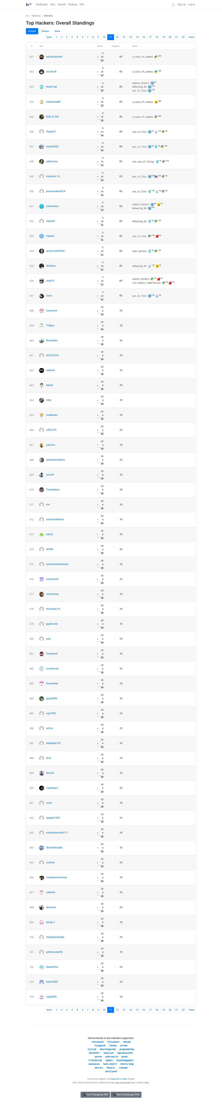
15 (137, 37)
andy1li (50, 280)
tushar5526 (52, 146)
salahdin (50, 892)
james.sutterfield (55, 250)
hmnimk (127, 1041)
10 (104, 37)
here (147, 1082)
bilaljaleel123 (53, 743)
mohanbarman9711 (57, 832)
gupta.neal (52, 623)
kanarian (109, 1053)
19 (163, 37)
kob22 (49, 534)
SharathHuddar (54, 847)
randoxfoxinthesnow (57, 564)
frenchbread (95, 1060)
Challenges (42, 4)
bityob (49, 385)
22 (183, 37)
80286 (49, 549)
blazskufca (52, 966)
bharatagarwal (108, 1049)
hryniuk (92, 1049)
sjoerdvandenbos (55, 459)
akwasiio (51, 907)
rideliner (50, 370)
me (48, 504)
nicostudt (51, 71)
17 (150, 37)
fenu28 (50, 773)
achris (49, 728)
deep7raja (51, 86)
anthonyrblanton (55, 519)
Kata (52, 4)
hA (27, 15)
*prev (49, 37)
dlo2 (48, 758)
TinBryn (50, 325)
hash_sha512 (110, 1064)
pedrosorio (112, 1056)
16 (143, 37)
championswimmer (56, 877)
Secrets (62, 4)
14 (130, 37)
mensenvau (52, 594)
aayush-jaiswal (54, 56)
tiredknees (52, 415)
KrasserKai (52, 683)
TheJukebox (53, 489)
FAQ (82, 4)
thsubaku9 (52, 653)
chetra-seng (127, 1064)
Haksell (50, 236)
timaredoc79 (53, 608)
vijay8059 (51, 996)
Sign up (182, 4)
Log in (191, 4)
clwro (49, 295)
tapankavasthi (125, 1053)
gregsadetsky (127, 1049)
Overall (48, 15)
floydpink (100, 1045)
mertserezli (52, 579)
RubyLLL (111, 1067)
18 (156, 37)
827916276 (52, 355)
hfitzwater (113, 1041)
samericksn (52, 206)
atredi (123, 1045)
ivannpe (123, 1067)
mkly (48, 400)
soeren (98, 1056)
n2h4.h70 (51, 429)
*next (191, 37)
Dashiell (50, 221)
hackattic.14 (53, 176)
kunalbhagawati (125, 1060)
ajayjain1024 (53, 817)
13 (123, 37)
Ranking (72, 4)
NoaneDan (52, 340)
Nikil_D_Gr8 (52, 116)
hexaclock (51, 310)
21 (176, 37)
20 (170, 37)
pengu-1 (50, 922)
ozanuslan (93, 1064)
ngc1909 (51, 713)
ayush (124, 1056)
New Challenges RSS (126, 1095)
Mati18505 (52, 981)
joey (48, 638)
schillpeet (111, 1071)
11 (110, 37)
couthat (50, 862)
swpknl (109, 1060)
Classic (45, 31)
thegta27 (51, 131)
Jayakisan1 (52, 787)
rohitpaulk (97, 1041)
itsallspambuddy (55, 937)
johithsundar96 (54, 952)
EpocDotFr (94, 1053)
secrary (99, 1067)
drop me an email (122, 1082)
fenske (113, 1045)
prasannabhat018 (55, 191)
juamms (50, 444)
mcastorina (52, 668)
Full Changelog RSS (95, 1095)
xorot (49, 802)
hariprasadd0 (53, 101)
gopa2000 (51, 698)
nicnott (50, 474)
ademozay (51, 161)
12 (117, 37)
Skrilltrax (51, 265)
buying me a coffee (118, 1079)
